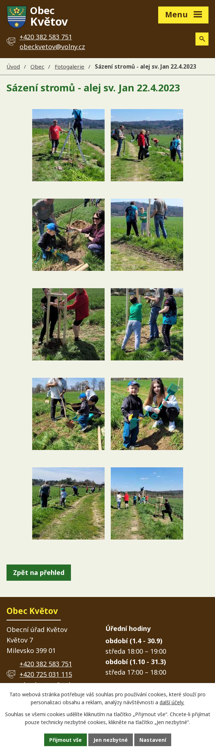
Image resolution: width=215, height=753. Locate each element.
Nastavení (152, 739)
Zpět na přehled (38, 572)
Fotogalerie (69, 66)
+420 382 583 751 (46, 663)
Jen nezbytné (110, 739)
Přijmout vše (65, 739)
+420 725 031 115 (46, 674)
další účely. (172, 702)
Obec (37, 66)
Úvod (13, 66)
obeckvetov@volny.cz (52, 46)
